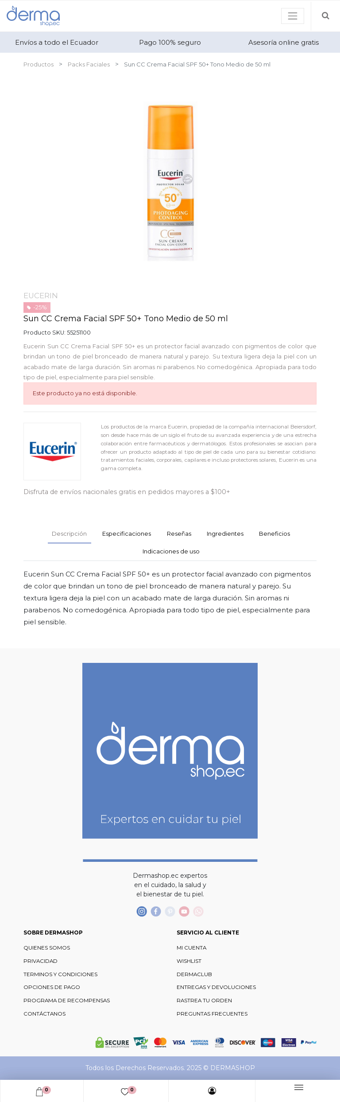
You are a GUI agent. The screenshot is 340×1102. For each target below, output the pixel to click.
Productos (38, 64)
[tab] (224, 534)
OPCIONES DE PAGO (51, 987)
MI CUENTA (191, 948)
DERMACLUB (194, 974)
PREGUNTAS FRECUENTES (212, 1014)
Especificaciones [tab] (126, 533)
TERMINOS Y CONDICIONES (60, 974)
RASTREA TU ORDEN (204, 1000)
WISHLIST (189, 961)
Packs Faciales (89, 64)
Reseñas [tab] (179, 533)
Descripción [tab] (69, 533)
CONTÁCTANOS (44, 1014)
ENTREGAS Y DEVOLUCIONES (216, 987)
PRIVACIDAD (40, 961)
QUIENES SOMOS (46, 948)
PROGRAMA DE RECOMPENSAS (66, 1000)
